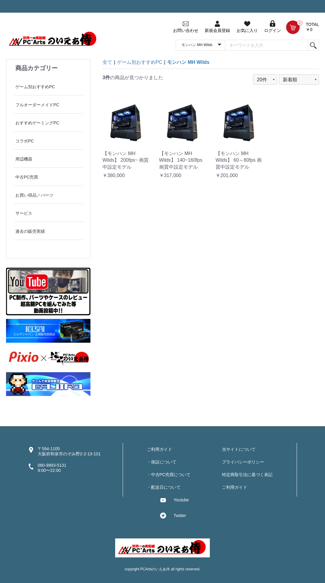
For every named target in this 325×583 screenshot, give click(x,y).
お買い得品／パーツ (34, 195)
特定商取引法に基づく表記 (247, 474)
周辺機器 (23, 159)
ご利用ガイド (159, 449)
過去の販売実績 (30, 231)
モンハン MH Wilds (188, 62)
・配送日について (164, 487)
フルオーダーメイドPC (37, 104)
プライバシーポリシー (243, 462)
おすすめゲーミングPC (37, 122)
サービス (23, 213)
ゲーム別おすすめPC (35, 86)
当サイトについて (239, 449)
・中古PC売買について (169, 474)
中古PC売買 (26, 177)
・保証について (161, 462)
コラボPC (24, 141)
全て (107, 62)
